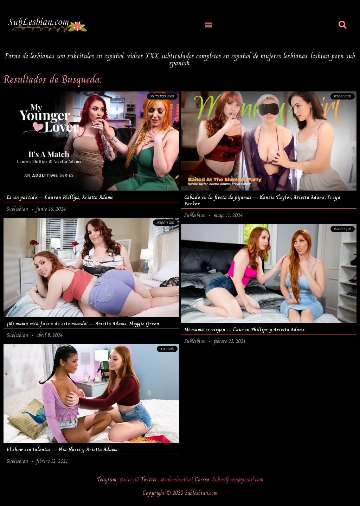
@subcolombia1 (177, 479)
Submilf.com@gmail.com (237, 479)
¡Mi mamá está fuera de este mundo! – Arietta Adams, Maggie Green (83, 323)
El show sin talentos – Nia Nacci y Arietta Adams (62, 450)
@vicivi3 (130, 479)
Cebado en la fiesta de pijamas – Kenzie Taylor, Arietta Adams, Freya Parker (262, 200)
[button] (208, 25)
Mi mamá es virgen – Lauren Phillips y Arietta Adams (244, 329)
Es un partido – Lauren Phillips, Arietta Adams (60, 197)
